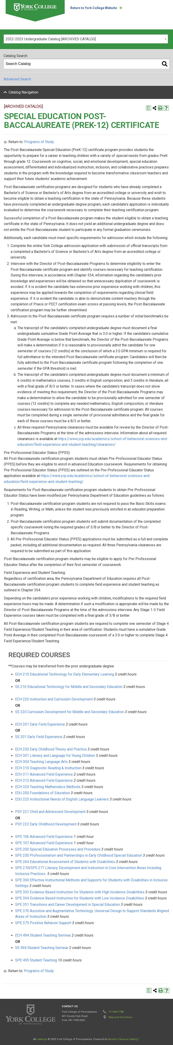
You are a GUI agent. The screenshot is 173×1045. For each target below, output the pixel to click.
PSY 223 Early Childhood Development (45, 824)
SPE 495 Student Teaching (36, 960)
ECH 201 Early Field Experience (40, 724)
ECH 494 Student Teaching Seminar (43, 935)
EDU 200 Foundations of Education (42, 793)
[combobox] (86, 38)
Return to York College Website (93, 8)
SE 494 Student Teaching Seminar (41, 948)
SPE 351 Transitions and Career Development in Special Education (67, 904)
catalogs (42, 1039)
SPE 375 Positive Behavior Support (43, 923)
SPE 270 (22, 868)
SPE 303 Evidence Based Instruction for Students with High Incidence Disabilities (80, 892)
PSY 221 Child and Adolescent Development (50, 812)
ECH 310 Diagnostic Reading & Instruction (48, 768)
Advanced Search (17, 79)
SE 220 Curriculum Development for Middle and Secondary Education (69, 712)
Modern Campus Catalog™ (123, 1039)
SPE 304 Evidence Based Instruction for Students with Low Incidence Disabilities (79, 898)
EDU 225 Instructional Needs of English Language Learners (62, 799)
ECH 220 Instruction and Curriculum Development (54, 699)
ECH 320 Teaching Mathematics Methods (48, 787)
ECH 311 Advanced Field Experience (44, 774)
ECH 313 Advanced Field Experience (44, 780)
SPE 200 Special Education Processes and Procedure (57, 849)
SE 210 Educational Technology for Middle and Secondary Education (68, 687)
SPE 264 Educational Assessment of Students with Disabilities (65, 862)
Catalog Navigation (23, 92)
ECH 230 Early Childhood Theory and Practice (51, 749)
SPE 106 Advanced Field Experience (44, 836)
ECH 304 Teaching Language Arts (41, 762)
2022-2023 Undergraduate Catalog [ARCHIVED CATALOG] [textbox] (51, 39)
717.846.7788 (116, 1011)
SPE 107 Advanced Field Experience (44, 843)
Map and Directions (120, 1017)
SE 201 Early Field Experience (38, 737)
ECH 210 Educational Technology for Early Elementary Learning (64, 674)
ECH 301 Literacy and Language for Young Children (55, 755)
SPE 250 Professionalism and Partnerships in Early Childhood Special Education (78, 855)
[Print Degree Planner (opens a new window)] (148, 107)
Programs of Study (39, 142)
